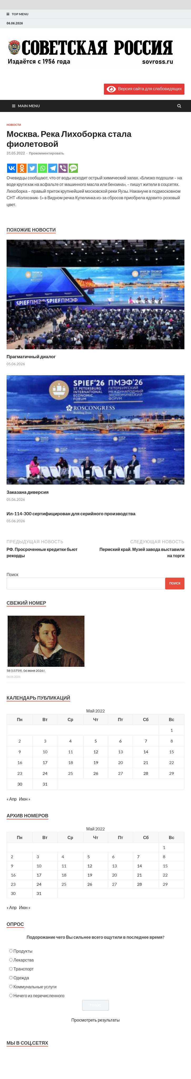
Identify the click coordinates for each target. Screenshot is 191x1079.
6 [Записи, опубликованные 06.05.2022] (120, 740)
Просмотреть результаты (95, 1019)
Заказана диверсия (28, 492)
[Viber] (63, 168)
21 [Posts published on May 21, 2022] (139, 874)
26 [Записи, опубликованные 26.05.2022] (95, 773)
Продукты (22, 950)
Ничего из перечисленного (38, 995)
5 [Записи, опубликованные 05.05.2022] (95, 740)
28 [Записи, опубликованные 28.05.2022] (145, 773)
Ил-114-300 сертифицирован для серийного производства (71, 513)
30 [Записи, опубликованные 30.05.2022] (19, 783)
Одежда (21, 977)
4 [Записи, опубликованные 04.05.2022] (70, 740)
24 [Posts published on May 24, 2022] (39, 884)
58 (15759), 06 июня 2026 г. (26, 671)
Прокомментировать (46, 153)
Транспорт (23, 968)
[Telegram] (52, 168)
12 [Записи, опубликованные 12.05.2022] (95, 751)
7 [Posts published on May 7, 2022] (138, 856)
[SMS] (73, 168)
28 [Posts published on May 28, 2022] (139, 884)
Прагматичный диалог (31, 356)
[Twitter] (32, 168)
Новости (14, 125)
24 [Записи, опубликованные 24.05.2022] (45, 773)
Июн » (24, 798)
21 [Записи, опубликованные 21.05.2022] (145, 762)
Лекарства (23, 959)
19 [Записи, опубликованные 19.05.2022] (95, 762)
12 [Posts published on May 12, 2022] (89, 865)
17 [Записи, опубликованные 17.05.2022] (45, 762)
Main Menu (29, 106)
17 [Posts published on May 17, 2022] (39, 874)
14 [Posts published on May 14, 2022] (139, 865)
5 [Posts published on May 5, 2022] (88, 856)
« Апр (12, 798)
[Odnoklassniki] (22, 168)
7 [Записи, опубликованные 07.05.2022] (146, 740)
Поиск (12, 574)
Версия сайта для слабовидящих (144, 88)
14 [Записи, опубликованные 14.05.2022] (145, 751)
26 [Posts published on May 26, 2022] (89, 884)
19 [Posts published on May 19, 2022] (89, 874)
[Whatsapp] (42, 168)
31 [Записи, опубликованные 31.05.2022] (45, 783)
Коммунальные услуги (35, 986)
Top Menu (20, 14)
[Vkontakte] (11, 168)
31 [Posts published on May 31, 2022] (39, 893)
